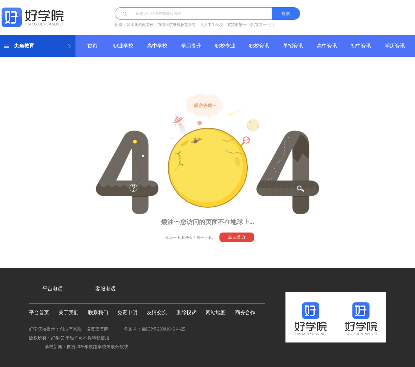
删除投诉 (186, 312)
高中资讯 (327, 45)
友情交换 (157, 312)
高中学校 (157, 45)
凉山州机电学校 (140, 25)
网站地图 (216, 312)
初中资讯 (361, 45)
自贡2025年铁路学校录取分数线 (97, 346)
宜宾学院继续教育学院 (177, 25)
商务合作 (245, 312)
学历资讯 (395, 45)
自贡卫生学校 (211, 25)
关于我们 (68, 312)
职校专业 (225, 45)
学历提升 (191, 45)
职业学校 (123, 45)
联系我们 (98, 312)
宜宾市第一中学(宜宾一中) (249, 25)
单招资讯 (293, 45)
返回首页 (237, 237)
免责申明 (127, 312)
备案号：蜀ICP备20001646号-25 (154, 329)
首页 (92, 45)
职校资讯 (259, 45)
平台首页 (39, 312)
